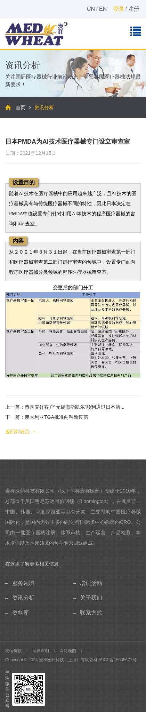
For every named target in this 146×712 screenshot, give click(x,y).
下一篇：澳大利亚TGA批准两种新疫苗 (46, 417)
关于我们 (91, 598)
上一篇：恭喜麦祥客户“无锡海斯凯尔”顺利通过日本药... (64, 407)
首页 (20, 107)
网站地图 (67, 650)
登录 (118, 9)
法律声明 (40, 650)
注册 (133, 9)
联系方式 (91, 613)
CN (91, 9)
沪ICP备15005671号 (117, 659)
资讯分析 (23, 598)
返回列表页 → (20, 431)
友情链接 (13, 650)
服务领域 (23, 583)
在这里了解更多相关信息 (32, 564)
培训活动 (91, 583)
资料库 (20, 613)
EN (103, 9)
